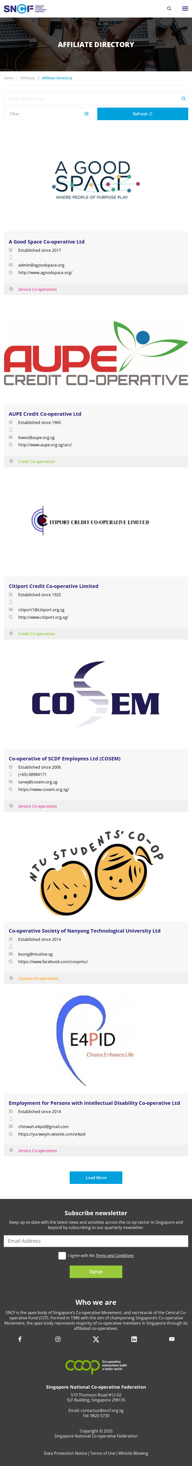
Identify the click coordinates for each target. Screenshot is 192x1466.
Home (9, 78)
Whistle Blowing (133, 1453)
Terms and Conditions (114, 1255)
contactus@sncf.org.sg (102, 1410)
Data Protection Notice (65, 1453)
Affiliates (28, 78)
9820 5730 (99, 1415)
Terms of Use (102, 1453)
